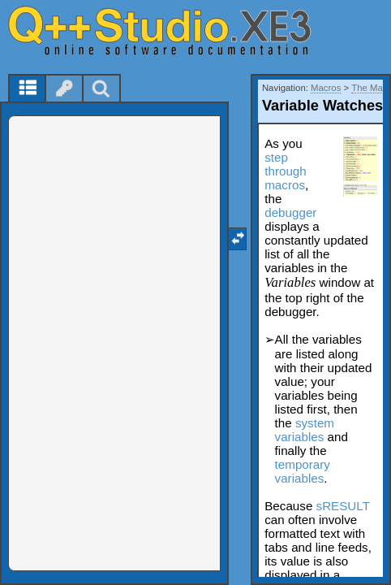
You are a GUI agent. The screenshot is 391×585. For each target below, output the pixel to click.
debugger (290, 212)
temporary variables (302, 471)
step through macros (285, 171)
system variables (304, 430)
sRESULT (343, 506)
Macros (326, 88)
